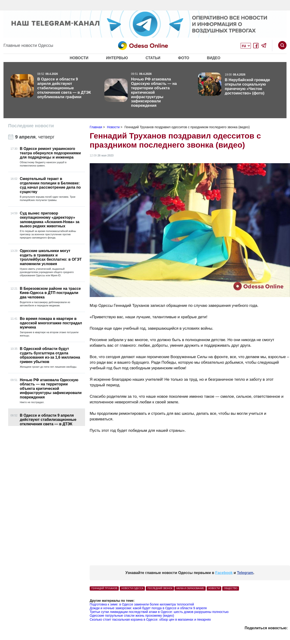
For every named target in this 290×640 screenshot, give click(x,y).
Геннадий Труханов (104, 588)
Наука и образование (190, 588)
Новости (79, 58)
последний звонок (159, 588)
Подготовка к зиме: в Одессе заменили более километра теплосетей (142, 604)
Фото (183, 58)
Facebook (224, 573)
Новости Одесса (132, 588)
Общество (230, 588)
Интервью (117, 58)
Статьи (153, 58)
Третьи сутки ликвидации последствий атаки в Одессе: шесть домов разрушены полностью (159, 612)
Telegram (245, 573)
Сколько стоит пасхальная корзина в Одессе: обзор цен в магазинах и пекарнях (150, 619)
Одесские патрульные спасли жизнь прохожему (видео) (132, 615)
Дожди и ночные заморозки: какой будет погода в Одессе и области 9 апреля (148, 608)
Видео (213, 58)
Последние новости (31, 125)
